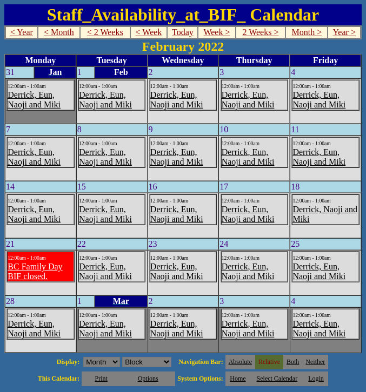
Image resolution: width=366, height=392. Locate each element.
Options (148, 378)
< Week (149, 32)
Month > (307, 32)
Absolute (240, 362)
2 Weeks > (260, 32)
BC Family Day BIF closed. (35, 271)
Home (237, 378)
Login (316, 378)
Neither (315, 362)
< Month (59, 32)
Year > (344, 32)
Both (293, 362)
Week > (216, 32)
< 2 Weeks (105, 32)
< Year (21, 32)
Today (183, 32)
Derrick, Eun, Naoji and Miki (34, 99)
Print (101, 378)
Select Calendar (277, 378)
